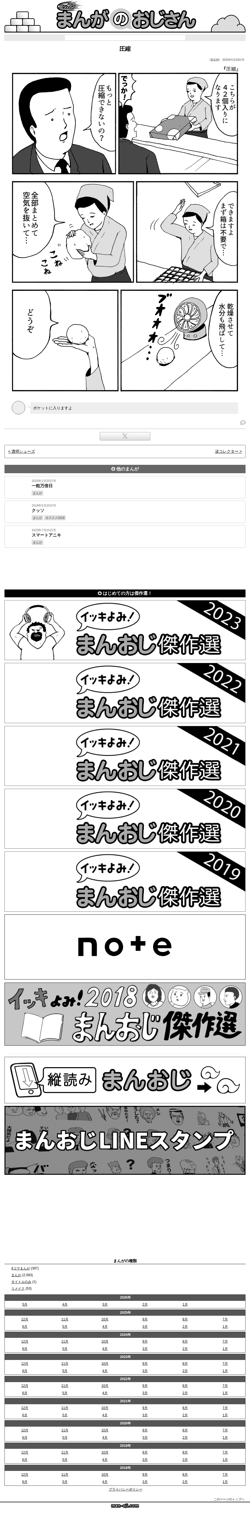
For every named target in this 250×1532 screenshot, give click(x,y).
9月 (145, 1319)
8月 (185, 1319)
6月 (24, 1327)
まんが (16, 1275)
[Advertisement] (125, 567)
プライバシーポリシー (125, 1489)
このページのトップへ (229, 1499)
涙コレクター (227, 451)
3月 (105, 1304)
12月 (24, 1319)
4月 (65, 1304)
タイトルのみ (21, 1282)
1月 (185, 1304)
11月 (64, 1319)
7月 (225, 1319)
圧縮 (125, 49)
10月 (104, 1319)
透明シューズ (23, 451)
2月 (145, 1304)
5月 (24, 1304)
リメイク (18, 1288)
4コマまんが (20, 1268)
